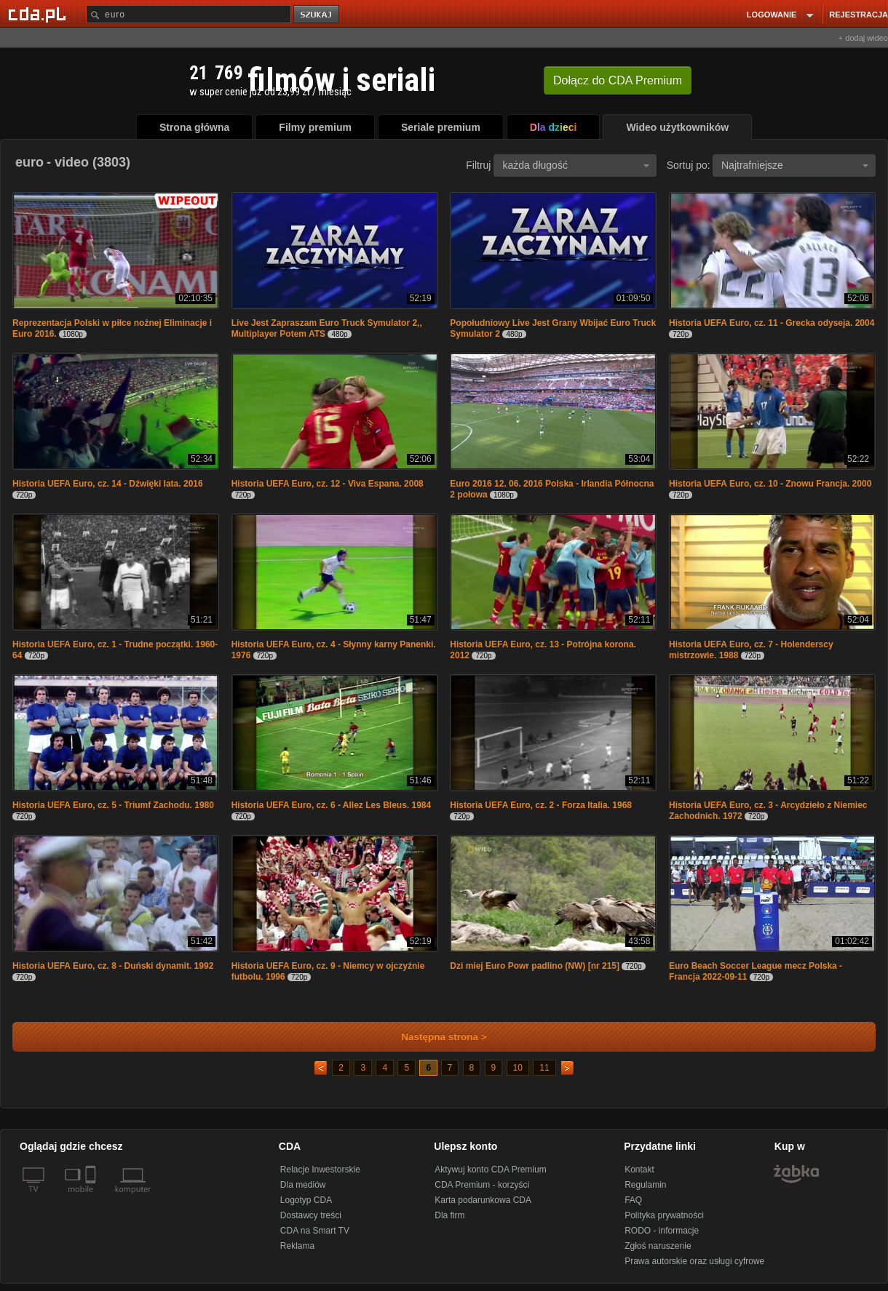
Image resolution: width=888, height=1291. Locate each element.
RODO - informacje (662, 1231)
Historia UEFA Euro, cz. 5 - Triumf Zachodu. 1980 (113, 805)
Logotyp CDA (306, 1200)
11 (544, 1068)
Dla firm (449, 1215)
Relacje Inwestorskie (320, 1169)
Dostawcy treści (310, 1215)
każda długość (575, 165)
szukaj (317, 15)
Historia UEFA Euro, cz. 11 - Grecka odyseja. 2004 (771, 323)
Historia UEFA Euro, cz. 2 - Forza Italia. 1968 (541, 805)
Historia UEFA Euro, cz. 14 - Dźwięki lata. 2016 (107, 484)
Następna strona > (434, 1036)
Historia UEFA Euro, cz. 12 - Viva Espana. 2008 (327, 484)
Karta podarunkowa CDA (483, 1200)
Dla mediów (303, 1185)
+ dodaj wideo (863, 37)
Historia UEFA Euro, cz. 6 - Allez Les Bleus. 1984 (331, 805)
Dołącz (617, 80)
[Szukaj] (188, 14)
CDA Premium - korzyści (482, 1185)
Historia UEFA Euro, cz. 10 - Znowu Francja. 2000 (770, 484)
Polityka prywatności (664, 1215)
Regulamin (645, 1185)
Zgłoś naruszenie (658, 1246)
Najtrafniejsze (794, 165)
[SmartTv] (92, 1198)
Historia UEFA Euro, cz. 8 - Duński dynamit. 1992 (112, 966)
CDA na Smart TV (314, 1231)
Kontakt (639, 1169)
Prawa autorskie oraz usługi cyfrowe (694, 1261)
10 (518, 1068)
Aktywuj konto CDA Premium (490, 1169)
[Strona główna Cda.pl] (39, 14)
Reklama (297, 1246)
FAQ (633, 1200)
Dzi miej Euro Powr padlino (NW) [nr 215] (534, 966)
